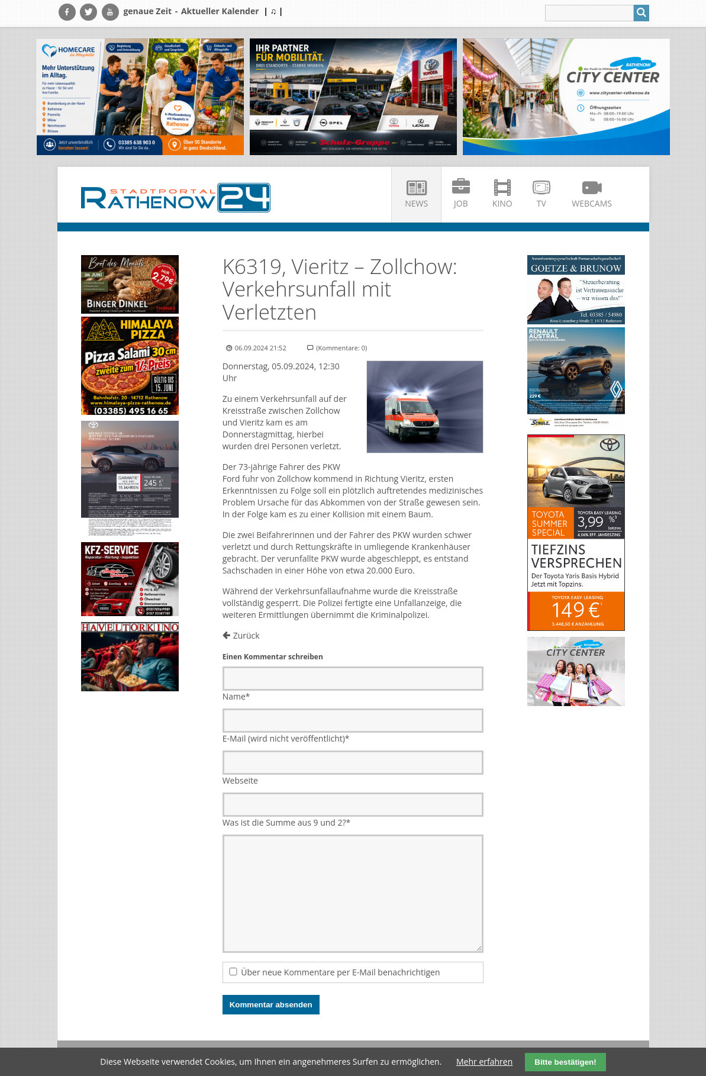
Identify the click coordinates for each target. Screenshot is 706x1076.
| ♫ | (273, 11)
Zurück (246, 635)
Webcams (592, 203)
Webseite (240, 780)
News (416, 203)
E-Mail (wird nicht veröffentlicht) (286, 738)
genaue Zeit (147, 11)
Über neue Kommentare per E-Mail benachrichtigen (340, 972)
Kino (502, 203)
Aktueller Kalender (220, 11)
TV (541, 203)
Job (461, 203)
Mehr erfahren (484, 1061)
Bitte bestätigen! (565, 1062)
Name (236, 696)
